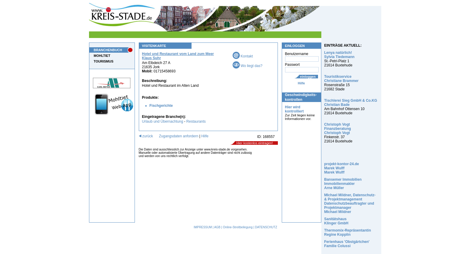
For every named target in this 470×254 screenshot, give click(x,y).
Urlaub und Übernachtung (162, 121)
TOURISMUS (104, 61)
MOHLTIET (102, 55)
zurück (146, 136)
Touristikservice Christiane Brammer (341, 78)
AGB (217, 227)
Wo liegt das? (248, 66)
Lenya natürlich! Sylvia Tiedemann (339, 55)
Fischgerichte (161, 106)
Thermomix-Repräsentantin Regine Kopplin (347, 232)
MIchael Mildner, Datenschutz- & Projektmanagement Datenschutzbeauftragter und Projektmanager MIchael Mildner (350, 203)
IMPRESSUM (203, 227)
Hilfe (301, 83)
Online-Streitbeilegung (238, 227)
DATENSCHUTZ (266, 227)
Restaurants (196, 121)
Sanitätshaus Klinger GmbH (336, 221)
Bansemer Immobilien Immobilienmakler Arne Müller (343, 183)
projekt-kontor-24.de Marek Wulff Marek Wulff (341, 168)
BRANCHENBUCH (108, 50)
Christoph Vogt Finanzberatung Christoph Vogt (337, 128)
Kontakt (243, 56)
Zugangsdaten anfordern (178, 136)
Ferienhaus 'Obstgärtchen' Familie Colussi (347, 244)
